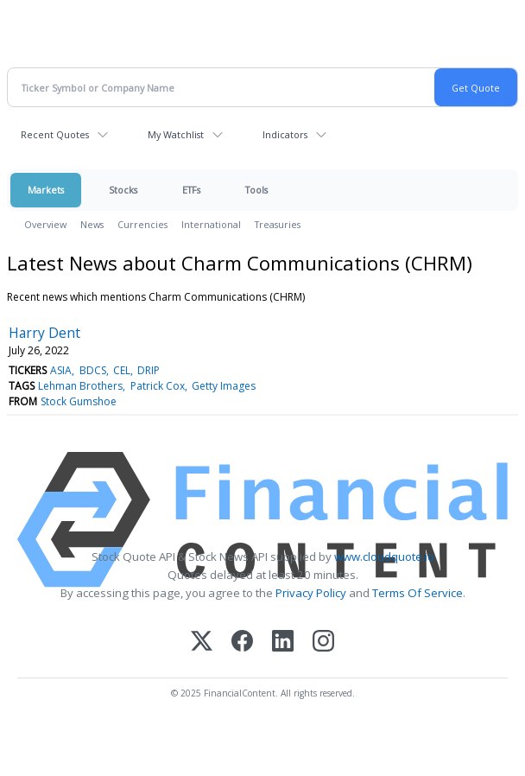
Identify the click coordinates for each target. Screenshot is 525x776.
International (211, 224)
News (92, 224)
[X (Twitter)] (201, 642)
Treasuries (277, 224)
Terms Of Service (417, 593)
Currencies (142, 224)
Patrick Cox (157, 385)
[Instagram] (323, 642)
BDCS (92, 370)
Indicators (284, 134)
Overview (45, 224)
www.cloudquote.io (384, 556)
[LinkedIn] (282, 642)
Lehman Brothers (80, 385)
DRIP (148, 370)
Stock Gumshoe (79, 401)
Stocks (123, 189)
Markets (46, 189)
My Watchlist (176, 134)
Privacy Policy (310, 593)
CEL (121, 370)
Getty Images (224, 385)
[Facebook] (242, 642)
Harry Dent (44, 332)
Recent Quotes (55, 134)
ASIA (61, 370)
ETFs (191, 189)
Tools (256, 189)
